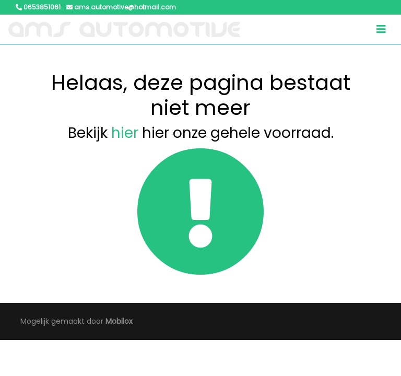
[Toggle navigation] (381, 29)
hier (124, 133)
